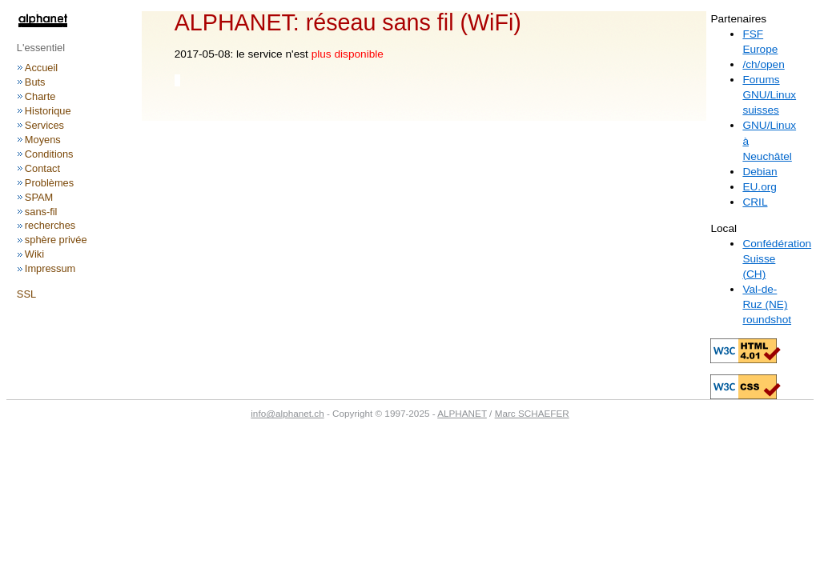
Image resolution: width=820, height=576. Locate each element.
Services (44, 125)
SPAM (39, 197)
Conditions (49, 154)
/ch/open (763, 64)
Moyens (43, 140)
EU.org (759, 187)
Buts (35, 82)
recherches (50, 225)
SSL (26, 294)
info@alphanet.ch (287, 413)
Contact (42, 168)
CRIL (754, 202)
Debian (759, 172)
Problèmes (49, 183)
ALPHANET (462, 413)
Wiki (34, 254)
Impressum (50, 268)
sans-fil (41, 212)
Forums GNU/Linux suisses (769, 95)
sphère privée (56, 240)
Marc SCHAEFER (532, 413)
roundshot (766, 320)
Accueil (41, 68)
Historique (48, 111)
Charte (40, 96)
